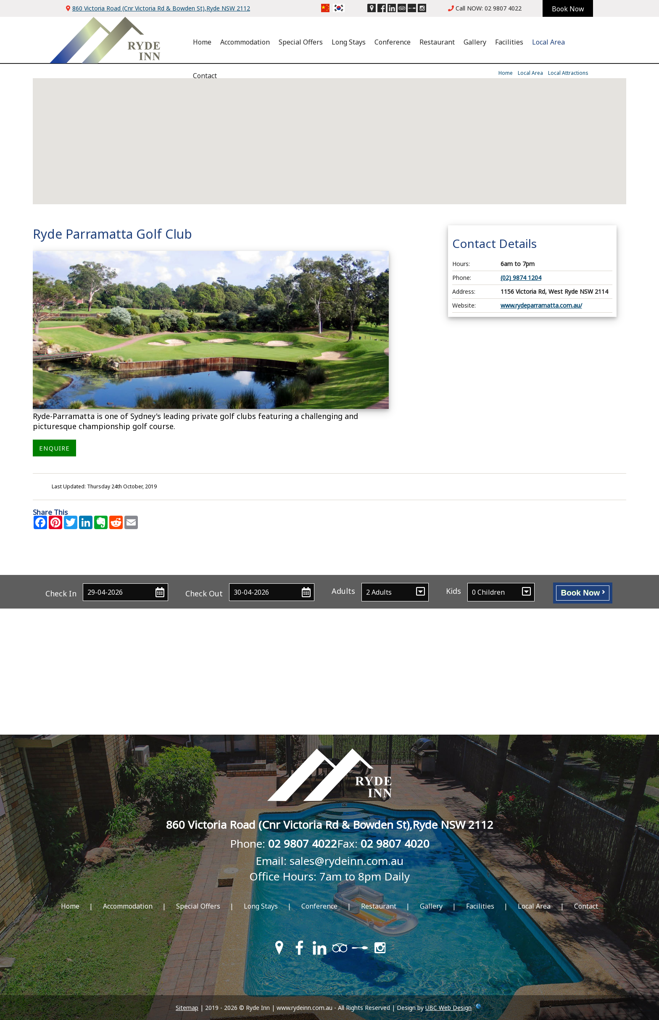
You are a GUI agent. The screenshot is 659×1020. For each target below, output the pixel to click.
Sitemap (187, 1008)
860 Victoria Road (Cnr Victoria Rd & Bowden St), (161, 8)
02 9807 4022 (503, 8)
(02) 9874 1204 (521, 278)
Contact (205, 75)
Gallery (475, 42)
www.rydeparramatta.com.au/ (541, 305)
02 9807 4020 (395, 843)
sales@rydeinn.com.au (346, 860)
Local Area (548, 42)
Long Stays (349, 42)
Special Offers (301, 42)
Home (202, 42)
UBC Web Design (448, 1008)
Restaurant (437, 42)
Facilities (509, 42)
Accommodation (245, 42)
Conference (392, 42)
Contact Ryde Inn (329, 563)
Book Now (582, 592)
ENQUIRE (54, 448)
